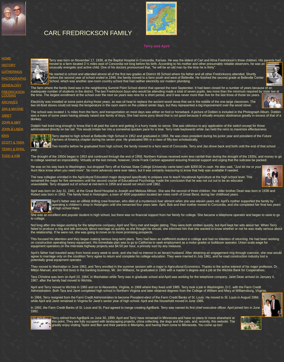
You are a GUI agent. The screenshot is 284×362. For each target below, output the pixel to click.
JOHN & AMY (11, 122)
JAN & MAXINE (12, 109)
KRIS (5, 136)
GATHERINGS (12, 72)
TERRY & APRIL (13, 149)
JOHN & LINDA (12, 129)
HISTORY (9, 65)
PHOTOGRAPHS (14, 78)
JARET (7, 115)
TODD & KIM (11, 156)
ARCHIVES (10, 102)
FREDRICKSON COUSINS (13, 93)
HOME (6, 58)
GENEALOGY (11, 85)
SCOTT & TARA (13, 142)
